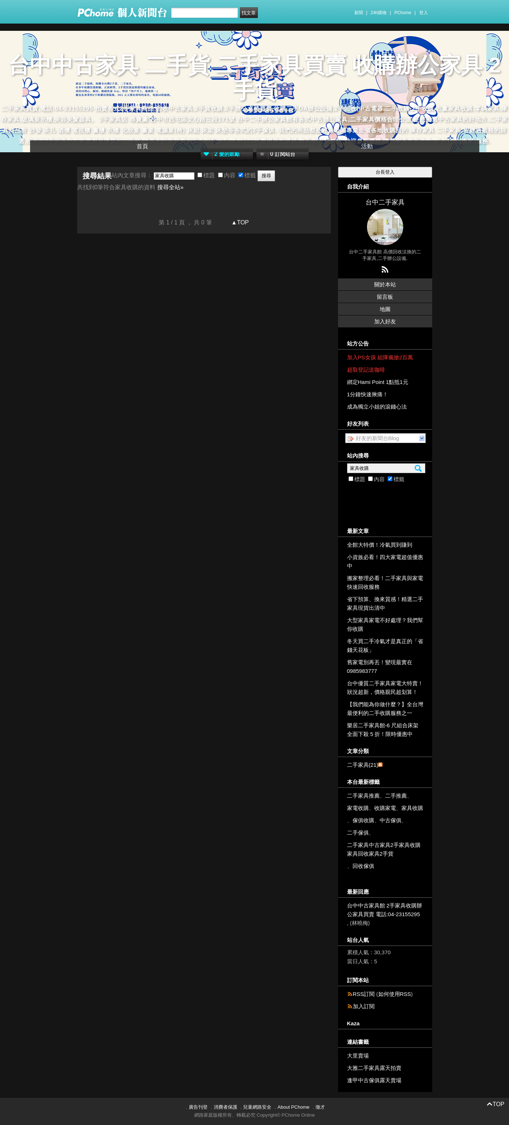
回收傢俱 (363, 866)
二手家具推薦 (363, 796)
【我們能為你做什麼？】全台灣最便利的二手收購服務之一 (385, 708)
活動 (367, 146)
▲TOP (239, 222)
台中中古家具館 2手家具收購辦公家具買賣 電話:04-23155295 (384, 909)
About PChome (293, 1107)
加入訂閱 (364, 1006)
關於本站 (385, 284)
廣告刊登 (198, 1107)
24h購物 (379, 12)
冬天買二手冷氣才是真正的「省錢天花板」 (385, 645)
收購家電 (385, 808)
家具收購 (412, 808)
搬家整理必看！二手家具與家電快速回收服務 (385, 582)
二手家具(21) (363, 765)
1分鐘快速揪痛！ (367, 394)
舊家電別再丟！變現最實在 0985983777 (379, 666)
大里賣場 (358, 1055)
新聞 (358, 12)
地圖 (385, 309)
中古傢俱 (390, 820)
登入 (423, 12)
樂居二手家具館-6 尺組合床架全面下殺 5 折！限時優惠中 (383, 729)
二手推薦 (396, 796)
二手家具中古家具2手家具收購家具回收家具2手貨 (384, 849)
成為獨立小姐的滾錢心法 (377, 407)
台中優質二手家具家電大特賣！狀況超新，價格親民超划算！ (385, 687)
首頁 (142, 146)
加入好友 (385, 321)
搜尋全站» (170, 187)
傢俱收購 (363, 820)
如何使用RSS (394, 994)
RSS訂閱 (364, 994)
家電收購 (358, 808)
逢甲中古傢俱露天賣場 (374, 1080)
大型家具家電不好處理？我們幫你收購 (385, 624)
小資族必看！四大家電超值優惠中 (385, 561)
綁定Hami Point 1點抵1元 (377, 382)
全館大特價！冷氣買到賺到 (379, 545)
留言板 (385, 297)
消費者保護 (225, 1107)
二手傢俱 (358, 833)
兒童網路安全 (257, 1107)
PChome (402, 12)
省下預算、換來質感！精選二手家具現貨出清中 (385, 603)
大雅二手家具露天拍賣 (374, 1068)
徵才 (320, 1107)
